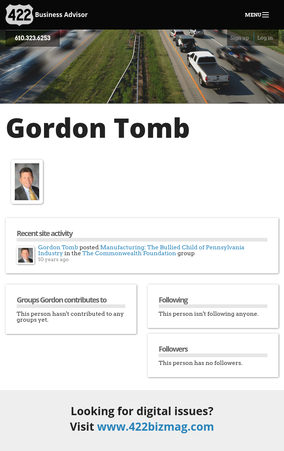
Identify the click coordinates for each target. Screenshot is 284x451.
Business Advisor (47, 15)
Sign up (239, 38)
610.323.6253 (32, 38)
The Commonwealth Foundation (129, 253)
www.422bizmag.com (155, 426)
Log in (265, 38)
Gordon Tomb (58, 247)
